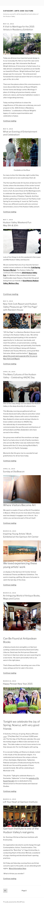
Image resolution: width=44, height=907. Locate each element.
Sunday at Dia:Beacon (14, 471)
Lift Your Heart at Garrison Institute (20, 802)
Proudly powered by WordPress (14, 902)
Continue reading (9, 121)
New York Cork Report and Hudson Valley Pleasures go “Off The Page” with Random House (20, 307)
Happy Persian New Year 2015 (18, 684)
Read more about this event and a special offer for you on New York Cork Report (20, 356)
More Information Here (17, 868)
